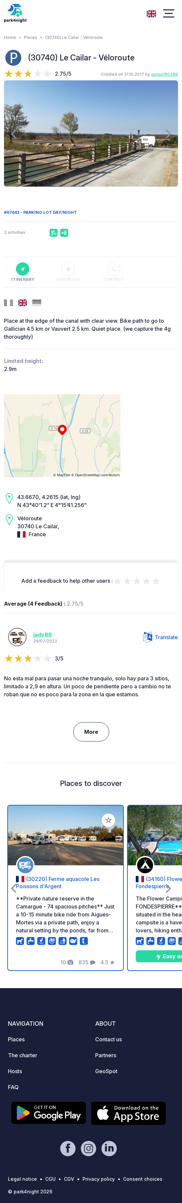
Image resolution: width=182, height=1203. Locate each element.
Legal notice (22, 1179)
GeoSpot (106, 1071)
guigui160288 (164, 74)
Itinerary (22, 272)
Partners (105, 1055)
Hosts (15, 1071)
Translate (160, 637)
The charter (22, 1055)
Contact (113, 272)
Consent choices (142, 1179)
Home (10, 37)
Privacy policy (99, 1179)
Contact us (108, 1039)
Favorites (68, 272)
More (91, 732)
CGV (69, 1179)
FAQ (13, 1087)
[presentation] (13, 133)
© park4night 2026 (30, 1191)
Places (30, 37)
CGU (50, 1179)
